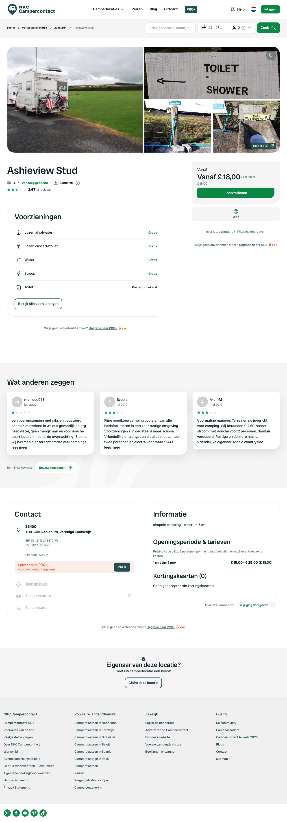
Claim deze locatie (143, 682)
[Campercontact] (34, 9)
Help (238, 9)
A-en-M (216, 399)
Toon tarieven (236, 193)
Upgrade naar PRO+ (103, 328)
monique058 (34, 399)
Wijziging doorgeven (251, 232)
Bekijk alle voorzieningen (38, 303)
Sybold (122, 399)
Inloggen (270, 9)
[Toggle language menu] (253, 9)
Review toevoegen (56, 468)
